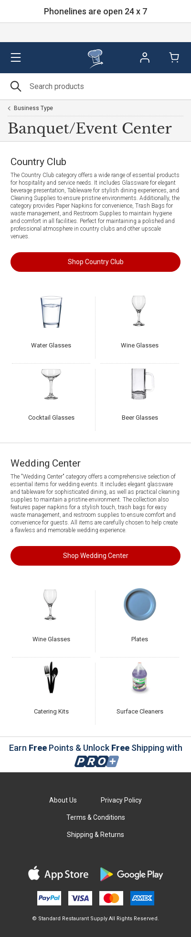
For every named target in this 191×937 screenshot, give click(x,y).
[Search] (95, 86)
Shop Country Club (96, 262)
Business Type (33, 108)
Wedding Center (46, 463)
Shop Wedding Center (95, 555)
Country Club (38, 161)
